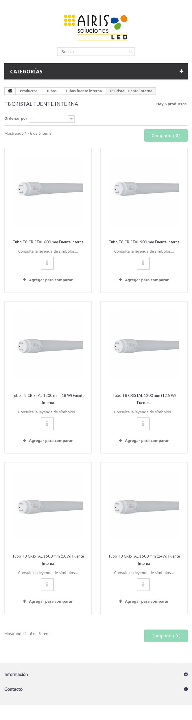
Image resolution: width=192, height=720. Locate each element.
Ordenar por (15, 118)
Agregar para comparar (51, 279)
